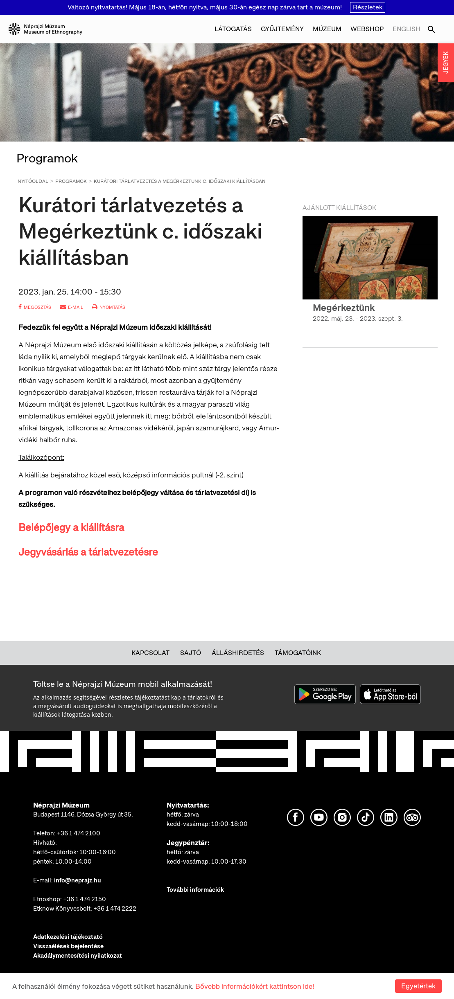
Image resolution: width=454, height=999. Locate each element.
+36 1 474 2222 (114, 908)
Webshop (367, 29)
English (406, 29)
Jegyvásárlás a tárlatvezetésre (88, 552)
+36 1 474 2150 (84, 899)
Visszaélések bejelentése (68, 946)
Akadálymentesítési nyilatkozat (77, 956)
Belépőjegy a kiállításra (71, 527)
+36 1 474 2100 (78, 833)
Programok (71, 181)
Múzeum (327, 29)
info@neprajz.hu (77, 880)
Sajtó (190, 652)
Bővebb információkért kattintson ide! (254, 986)
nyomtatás (108, 307)
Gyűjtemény (282, 29)
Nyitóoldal (33, 181)
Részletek (367, 7)
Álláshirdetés (238, 652)
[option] (370, 276)
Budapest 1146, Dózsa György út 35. (83, 814)
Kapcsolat (150, 652)
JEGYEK (445, 63)
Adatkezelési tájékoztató (68, 937)
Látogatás (233, 29)
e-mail (71, 307)
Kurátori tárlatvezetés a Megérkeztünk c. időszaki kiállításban (180, 181)
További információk (195, 890)
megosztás (34, 307)
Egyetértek (418, 985)
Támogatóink (298, 652)
